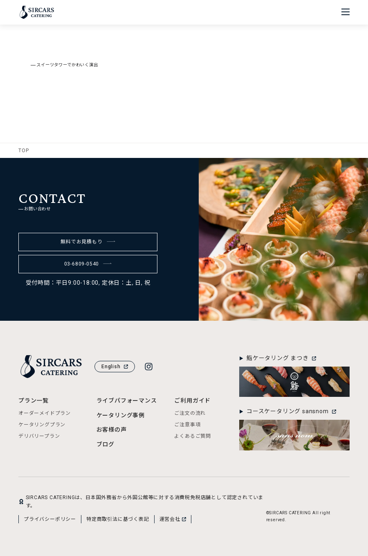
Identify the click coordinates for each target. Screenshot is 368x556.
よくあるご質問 (192, 436)
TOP (23, 150)
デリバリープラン (39, 436)
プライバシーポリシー (50, 519)
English (114, 366)
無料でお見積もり (88, 242)
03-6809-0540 (88, 264)
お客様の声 (111, 429)
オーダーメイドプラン (44, 413)
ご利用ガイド (192, 400)
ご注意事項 (187, 425)
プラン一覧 (33, 400)
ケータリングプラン (41, 425)
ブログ (105, 444)
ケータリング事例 (120, 415)
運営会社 (172, 519)
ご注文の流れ (190, 413)
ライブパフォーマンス (126, 400)
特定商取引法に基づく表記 (117, 519)
